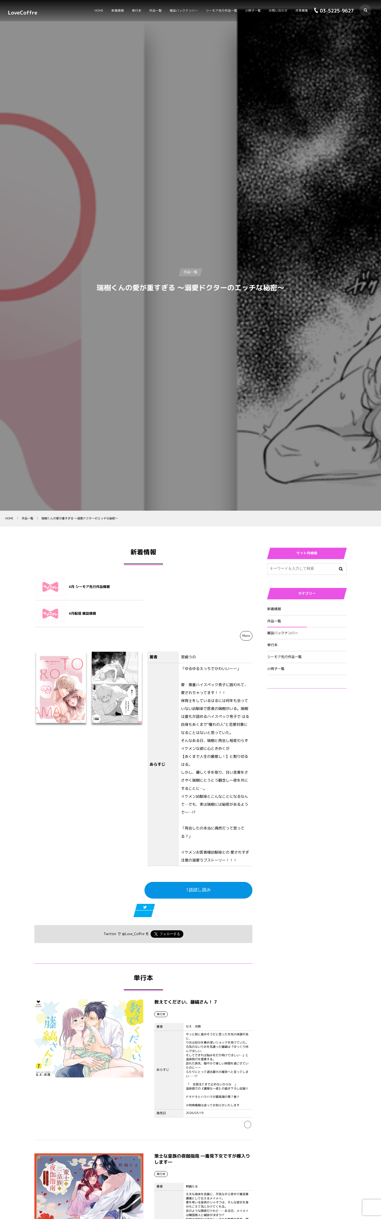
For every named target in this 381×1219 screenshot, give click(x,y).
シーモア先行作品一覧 (284, 657)
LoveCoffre (22, 12)
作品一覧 (274, 621)
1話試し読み (198, 863)
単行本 (272, 645)
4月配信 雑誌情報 (191, 586)
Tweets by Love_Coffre (288, 705)
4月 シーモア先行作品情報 (89, 586)
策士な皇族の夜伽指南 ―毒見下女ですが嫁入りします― (202, 1136)
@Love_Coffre (133, 907)
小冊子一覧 (275, 669)
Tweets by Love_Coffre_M (290, 724)
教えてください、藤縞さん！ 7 (185, 979)
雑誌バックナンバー (282, 633)
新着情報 (274, 609)
